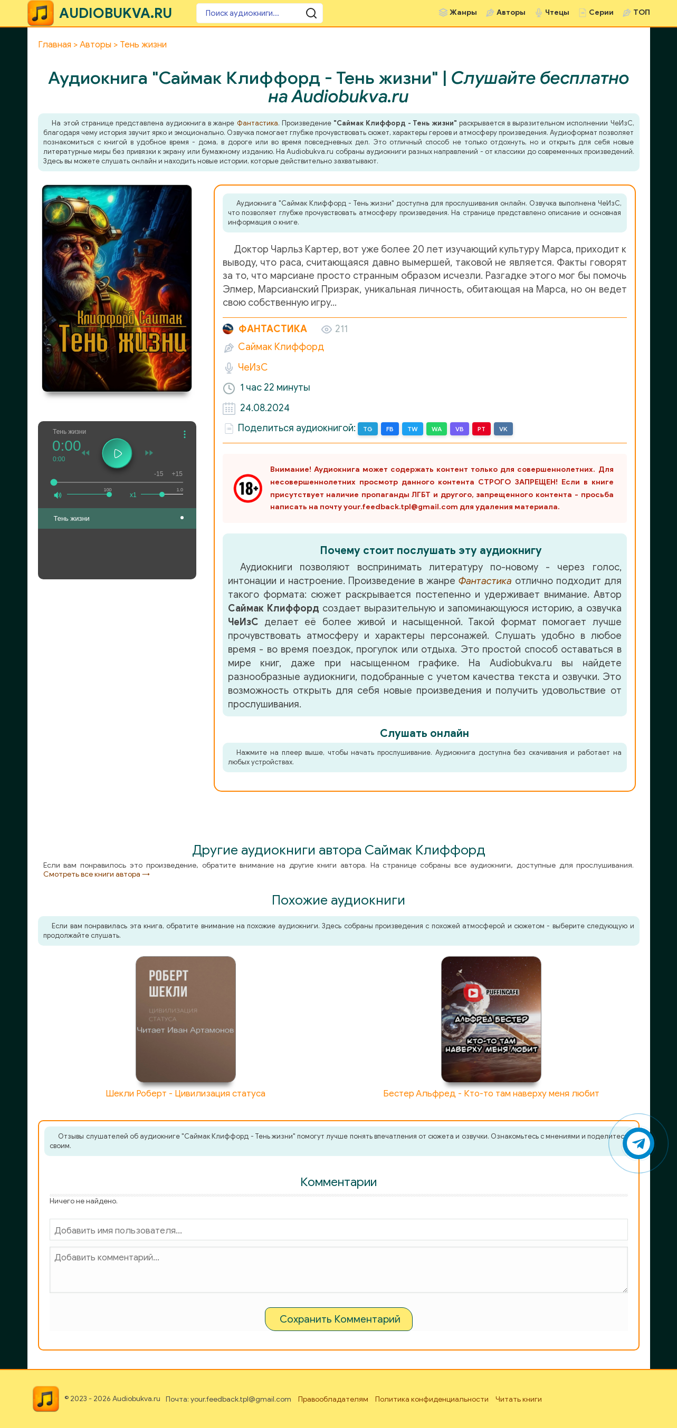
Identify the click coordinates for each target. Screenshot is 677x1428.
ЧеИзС (253, 367)
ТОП (641, 12)
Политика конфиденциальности (432, 1399)
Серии (601, 12)
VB (459, 429)
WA (437, 429)
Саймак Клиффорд (281, 347)
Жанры (463, 12)
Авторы (511, 12)
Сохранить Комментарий (340, 1319)
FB (390, 429)
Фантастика (257, 123)
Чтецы (557, 12)
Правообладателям (333, 1399)
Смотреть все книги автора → (96, 874)
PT (481, 429)
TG (368, 429)
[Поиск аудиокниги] (259, 13)
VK (503, 429)
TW (412, 429)
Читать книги (518, 1399)
